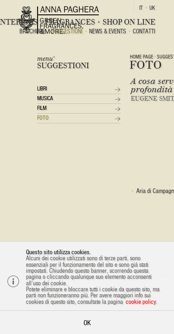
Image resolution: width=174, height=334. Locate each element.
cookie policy (141, 301)
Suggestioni (67, 32)
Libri (42, 88)
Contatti (144, 32)
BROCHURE (32, 32)
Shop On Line (129, 22)
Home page (141, 56)
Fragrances (70, 22)
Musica (45, 98)
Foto (43, 118)
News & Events (107, 32)
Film (41, 108)
